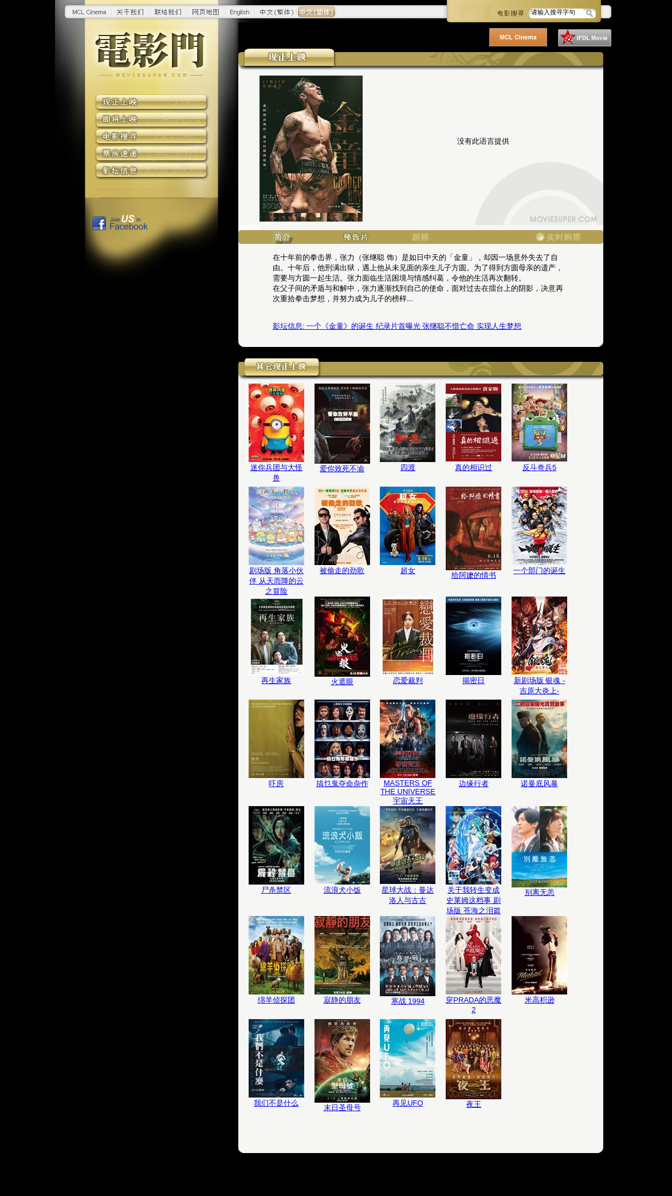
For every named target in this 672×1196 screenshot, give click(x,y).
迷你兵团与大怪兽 (276, 472)
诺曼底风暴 (539, 783)
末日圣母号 (342, 1107)
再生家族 (276, 680)
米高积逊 (540, 1000)
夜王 (473, 1104)
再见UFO (407, 1103)
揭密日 (473, 680)
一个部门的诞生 (539, 570)
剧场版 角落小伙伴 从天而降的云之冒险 (276, 580)
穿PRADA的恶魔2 (473, 1005)
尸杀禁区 (276, 890)
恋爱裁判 (408, 680)
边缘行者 (474, 783)
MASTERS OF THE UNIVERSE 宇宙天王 (407, 792)
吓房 (276, 783)
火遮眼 (342, 681)
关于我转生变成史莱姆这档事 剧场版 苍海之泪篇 (473, 900)
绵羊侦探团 (276, 1000)
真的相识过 (473, 467)
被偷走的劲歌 (342, 570)
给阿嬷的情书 (473, 575)
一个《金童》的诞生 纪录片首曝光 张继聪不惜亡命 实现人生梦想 (397, 326)
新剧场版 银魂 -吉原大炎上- (539, 685)
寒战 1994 (408, 1001)
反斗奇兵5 (539, 467)
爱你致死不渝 (342, 468)
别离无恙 (540, 892)
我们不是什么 (276, 1103)
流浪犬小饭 (342, 890)
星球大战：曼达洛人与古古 (408, 895)
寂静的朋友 (342, 1000)
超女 (407, 570)
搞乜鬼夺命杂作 (342, 783)
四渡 (407, 467)
